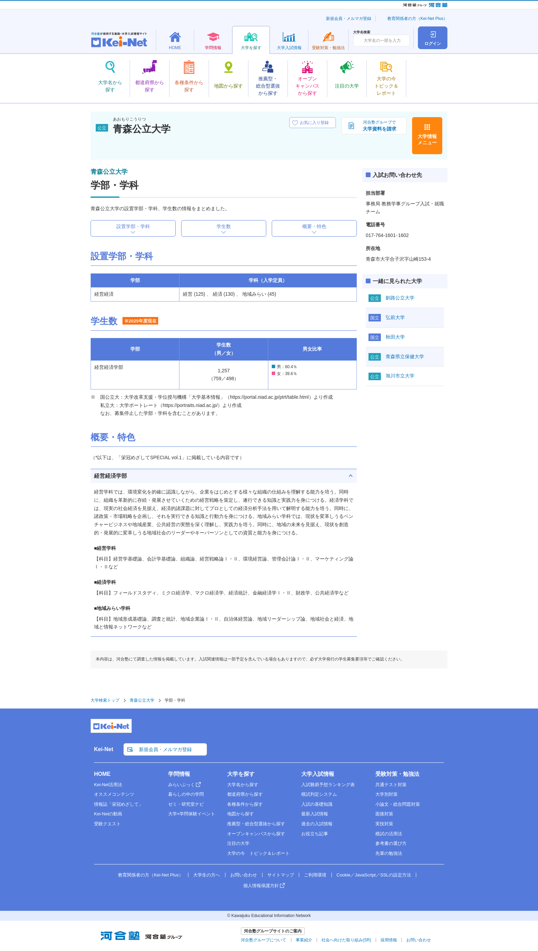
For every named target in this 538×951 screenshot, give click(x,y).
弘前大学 (395, 317)
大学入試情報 (317, 774)
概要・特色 (314, 226)
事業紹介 (304, 940)
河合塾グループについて (263, 940)
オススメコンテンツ (114, 794)
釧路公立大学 (400, 298)
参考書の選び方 (391, 843)
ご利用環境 (315, 875)
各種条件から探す (245, 804)
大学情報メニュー (427, 139)
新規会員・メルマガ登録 (348, 18)
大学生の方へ (206, 875)
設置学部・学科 (133, 226)
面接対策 (384, 813)
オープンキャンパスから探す (256, 833)
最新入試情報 (314, 813)
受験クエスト (107, 823)
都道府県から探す (245, 794)
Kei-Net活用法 (108, 784)
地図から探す (240, 813)
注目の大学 (238, 843)
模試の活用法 (388, 833)
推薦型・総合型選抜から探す (256, 823)
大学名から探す (242, 784)
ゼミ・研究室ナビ (186, 804)
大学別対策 (386, 794)
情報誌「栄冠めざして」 (118, 804)
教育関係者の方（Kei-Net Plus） (417, 18)
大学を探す (241, 774)
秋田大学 (395, 337)
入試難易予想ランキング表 (328, 784)
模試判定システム (319, 794)
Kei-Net (103, 749)
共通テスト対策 (391, 784)
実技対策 (384, 823)
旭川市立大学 (400, 375)
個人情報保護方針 (261, 885)
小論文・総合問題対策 (397, 804)
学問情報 (179, 774)
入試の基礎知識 (316, 804)
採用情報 (389, 940)
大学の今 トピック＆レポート (258, 853)
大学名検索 (361, 32)
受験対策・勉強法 (397, 774)
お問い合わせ (243, 875)
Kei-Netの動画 (108, 813)
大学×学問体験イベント (191, 813)
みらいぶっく (181, 784)
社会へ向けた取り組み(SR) (346, 940)
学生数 (224, 226)
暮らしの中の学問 (186, 794)
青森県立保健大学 (405, 356)
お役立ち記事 (314, 833)
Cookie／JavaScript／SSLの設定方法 (374, 875)
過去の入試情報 (316, 823)
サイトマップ (280, 875)
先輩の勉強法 (388, 853)
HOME (102, 774)
